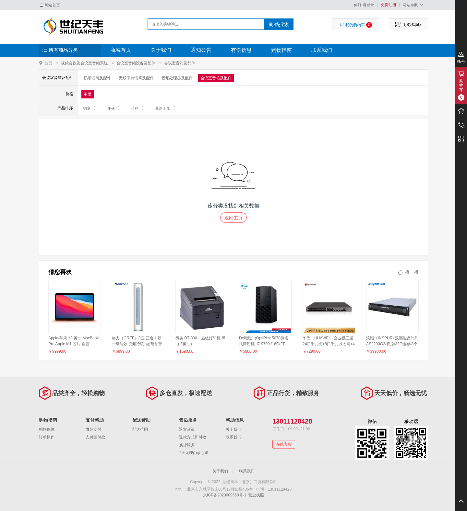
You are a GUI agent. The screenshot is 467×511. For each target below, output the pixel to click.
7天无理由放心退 (194, 452)
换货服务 (187, 445)
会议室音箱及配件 (179, 63)
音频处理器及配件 (177, 78)
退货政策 (187, 429)
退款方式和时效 (192, 437)
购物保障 (46, 429)
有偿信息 (241, 50)
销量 (90, 108)
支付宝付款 (95, 437)
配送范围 (140, 429)
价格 (138, 108)
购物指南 (281, 50)
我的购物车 (355, 25)
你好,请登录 (364, 5)
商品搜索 (279, 24)
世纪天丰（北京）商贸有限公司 (73, 26)
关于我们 (160, 50)
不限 (87, 94)
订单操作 (46, 437)
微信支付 (93, 429)
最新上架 (166, 108)
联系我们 (321, 50)
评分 (114, 108)
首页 (48, 63)
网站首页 (52, 5)
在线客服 (284, 444)
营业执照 (256, 495)
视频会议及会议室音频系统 (84, 63)
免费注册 (388, 5)
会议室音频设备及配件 (135, 63)
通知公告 (201, 50)
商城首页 (120, 50)
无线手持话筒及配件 (136, 78)
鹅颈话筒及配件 (97, 78)
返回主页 (233, 217)
